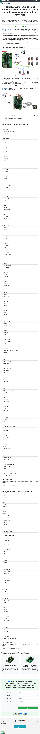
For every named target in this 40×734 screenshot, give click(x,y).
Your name (9, 692)
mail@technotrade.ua (23, 713)
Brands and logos (36, 724)
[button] (2, 732)
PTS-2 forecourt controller (7, 29)
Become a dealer (3, 723)
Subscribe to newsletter (20, 727)
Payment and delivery (35, 721)
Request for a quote (4, 721)
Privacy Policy (36, 720)
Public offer (37, 723)
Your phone (9, 701)
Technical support (4, 720)
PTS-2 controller (28, 36)
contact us (7, 483)
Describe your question (9, 704)
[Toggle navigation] (38, 3)
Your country (9, 695)
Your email (9, 698)
